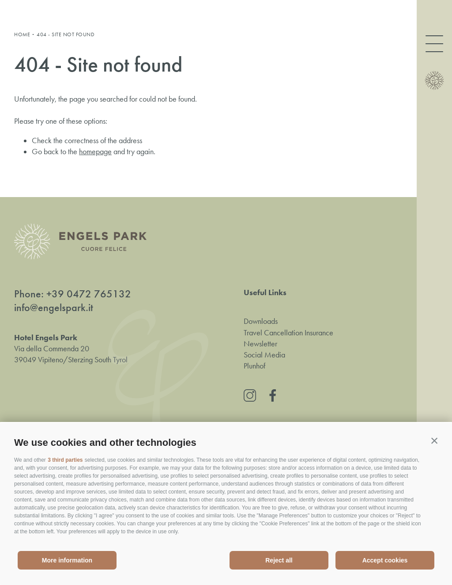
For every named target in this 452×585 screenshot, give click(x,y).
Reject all (278, 560)
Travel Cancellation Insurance (288, 333)
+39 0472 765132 (88, 294)
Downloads (261, 321)
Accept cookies (385, 560)
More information (67, 560)
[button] (434, 440)
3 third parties (65, 460)
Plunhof (254, 366)
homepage (95, 151)
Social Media (264, 355)
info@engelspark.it (53, 307)
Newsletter (260, 344)
